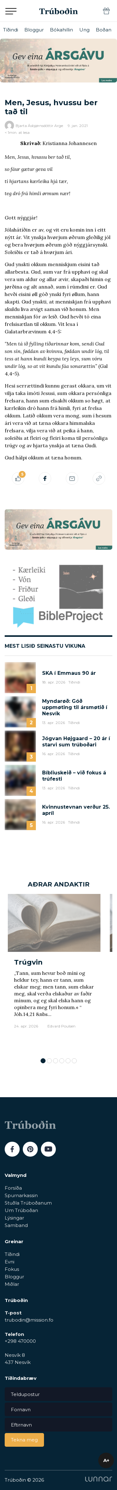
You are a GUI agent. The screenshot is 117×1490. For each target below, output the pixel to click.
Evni (9, 1262)
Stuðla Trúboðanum (28, 1203)
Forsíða (13, 1188)
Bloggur (34, 30)
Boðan (103, 30)
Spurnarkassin (21, 1195)
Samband (16, 1225)
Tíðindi (10, 30)
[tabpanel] (54, 972)
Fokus (12, 1269)
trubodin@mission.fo (29, 1320)
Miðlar (12, 1284)
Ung (84, 30)
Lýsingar (14, 1218)
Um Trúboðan (21, 1210)
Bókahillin (61, 30)
